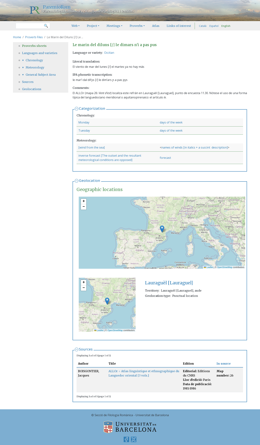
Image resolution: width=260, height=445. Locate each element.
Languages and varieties (39, 53)
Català (202, 26)
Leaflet (208, 267)
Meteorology (35, 67)
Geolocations (31, 89)
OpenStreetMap (224, 267)
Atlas (155, 26)
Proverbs (136, 26)
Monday (83, 122)
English (225, 26)
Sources (86, 349)
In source (223, 363)
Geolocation (89, 180)
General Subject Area (41, 74)
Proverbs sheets (34, 46)
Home (17, 37)
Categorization (92, 108)
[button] (162, 229)
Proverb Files (34, 37)
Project (92, 26)
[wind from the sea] (91, 147)
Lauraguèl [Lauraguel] (169, 283)
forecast (165, 158)
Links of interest (179, 26)
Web (74, 26)
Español (213, 26)
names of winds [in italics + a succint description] (194, 147)
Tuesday (84, 130)
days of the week (171, 122)
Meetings (113, 26)
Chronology (34, 60)
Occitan (109, 53)
